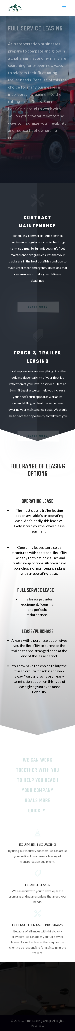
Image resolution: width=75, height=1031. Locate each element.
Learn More (38, 436)
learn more (38, 307)
